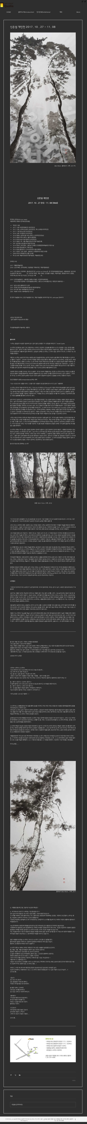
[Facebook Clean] (79, 1119)
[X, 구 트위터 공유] (15, 1075)
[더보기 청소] (77, 1119)
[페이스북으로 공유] (11, 1075)
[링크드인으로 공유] (20, 1075)
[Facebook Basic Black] (85, 1)
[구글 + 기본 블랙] (82, 1)
